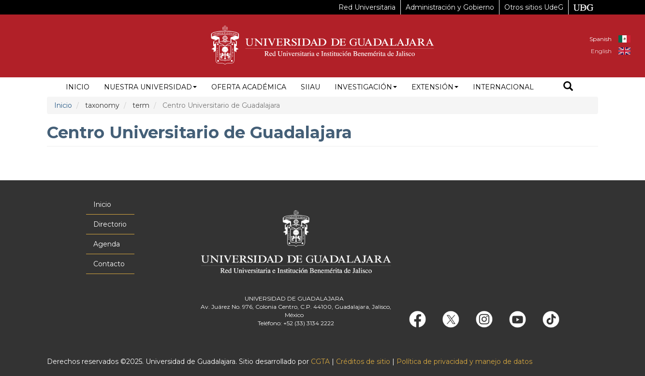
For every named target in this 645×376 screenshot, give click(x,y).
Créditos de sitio (363, 361)
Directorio (110, 224)
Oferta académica (248, 87)
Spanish (600, 39)
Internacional (503, 87)
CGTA (320, 361)
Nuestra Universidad (150, 87)
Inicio (77, 87)
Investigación (366, 87)
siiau (310, 87)
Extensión (434, 87)
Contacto (109, 264)
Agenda (106, 244)
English (601, 51)
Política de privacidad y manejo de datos (464, 361)
